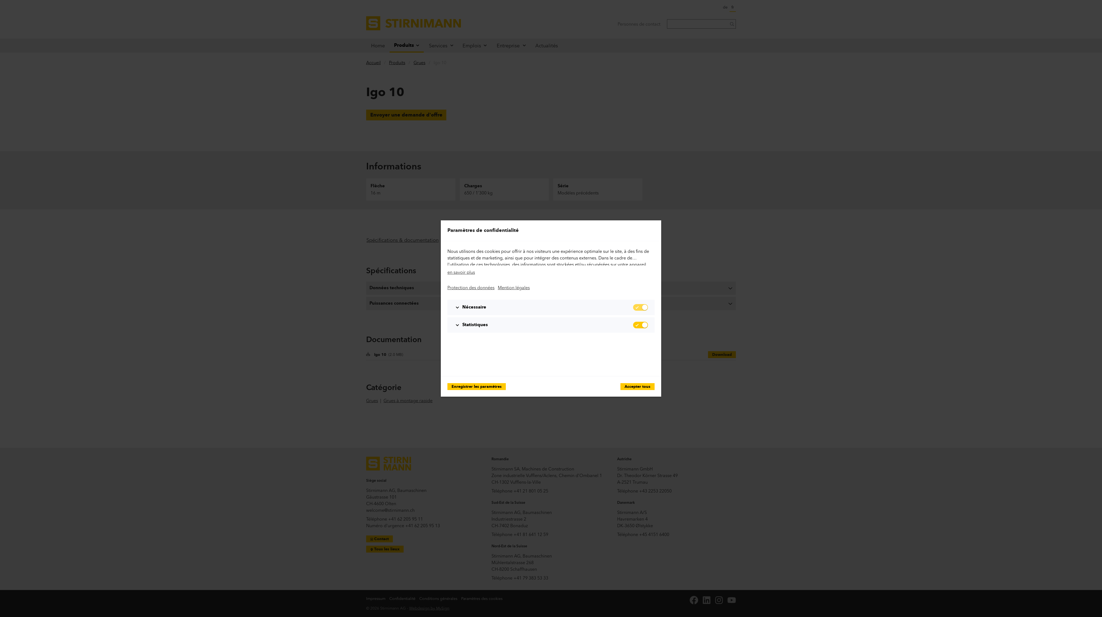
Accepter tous (637, 387)
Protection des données (471, 287)
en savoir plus (461, 272)
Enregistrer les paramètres (477, 387)
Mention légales (514, 287)
